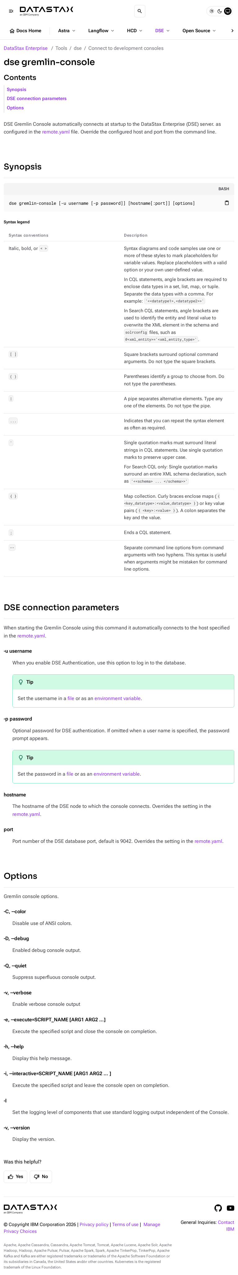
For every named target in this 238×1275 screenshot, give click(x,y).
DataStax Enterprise (26, 48)
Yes (15, 1177)
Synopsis (16, 89)
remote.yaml (56, 132)
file (71, 698)
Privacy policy (94, 1224)
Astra (67, 30)
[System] (227, 11)
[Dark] (219, 11)
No (41, 1177)
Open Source (200, 30)
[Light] (211, 11)
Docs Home (25, 31)
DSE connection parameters (37, 98)
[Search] (139, 11)
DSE (163, 30)
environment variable (118, 698)
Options (15, 108)
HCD (135, 30)
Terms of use (125, 1224)
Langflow (101, 30)
